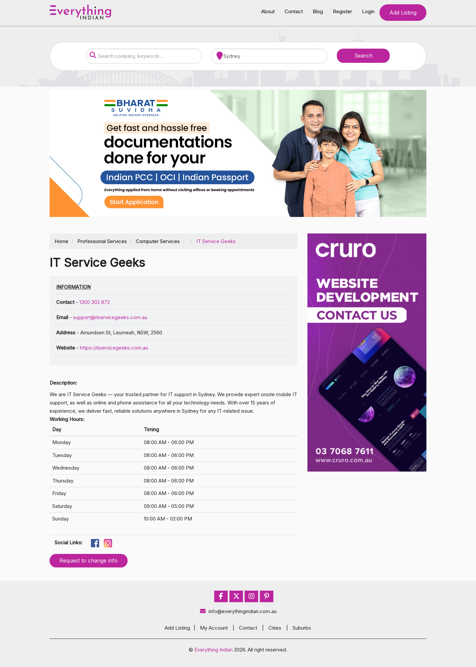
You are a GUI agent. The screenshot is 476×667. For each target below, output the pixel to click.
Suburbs (302, 628)
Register (342, 11)
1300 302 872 (94, 302)
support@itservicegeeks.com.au (110, 317)
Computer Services (158, 241)
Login (368, 11)
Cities (274, 628)
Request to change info (89, 560)
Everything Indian (213, 649)
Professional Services (102, 241)
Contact (294, 11)
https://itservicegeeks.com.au (114, 348)
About (268, 11)
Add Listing (402, 12)
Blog (318, 11)
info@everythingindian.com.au (238, 611)
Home (61, 241)
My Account (214, 628)
